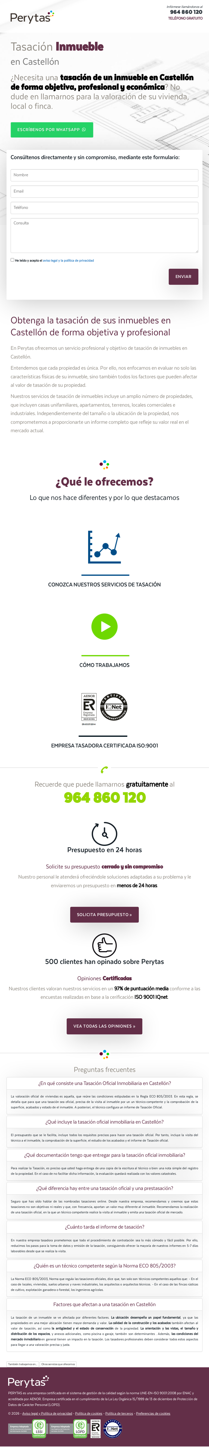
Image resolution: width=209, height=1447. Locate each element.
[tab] (104, 1084)
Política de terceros (119, 1414)
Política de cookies (88, 1414)
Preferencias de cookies (153, 1414)
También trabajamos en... (22, 1364)
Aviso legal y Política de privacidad (47, 1414)
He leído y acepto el (52, 261)
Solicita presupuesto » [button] (104, 915)
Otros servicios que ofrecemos (58, 1364)
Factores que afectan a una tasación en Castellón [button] (104, 1305)
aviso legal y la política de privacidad (68, 261)
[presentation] (40, 276)
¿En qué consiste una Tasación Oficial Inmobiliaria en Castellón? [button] (104, 1084)
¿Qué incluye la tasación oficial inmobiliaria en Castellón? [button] (104, 1123)
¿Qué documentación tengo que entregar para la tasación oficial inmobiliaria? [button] (104, 1156)
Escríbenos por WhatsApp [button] (52, 129)
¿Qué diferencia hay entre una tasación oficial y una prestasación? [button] (104, 1189)
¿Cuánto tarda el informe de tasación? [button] (104, 1227)
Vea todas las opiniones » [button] (104, 1026)
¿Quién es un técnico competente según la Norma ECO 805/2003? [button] (105, 1266)
